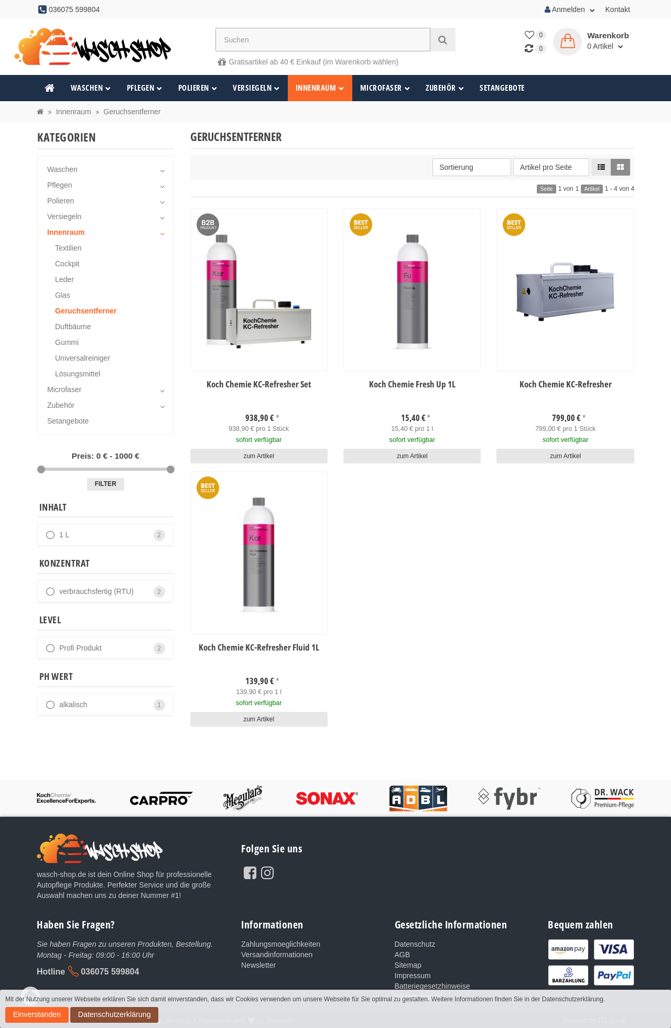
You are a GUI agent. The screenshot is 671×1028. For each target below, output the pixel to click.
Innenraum (320, 87)
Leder (64, 279)
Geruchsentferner (85, 311)
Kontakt (617, 9)
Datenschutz (415, 944)
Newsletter (258, 965)
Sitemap (408, 965)
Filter (105, 484)
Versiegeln (256, 87)
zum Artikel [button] (258, 455)
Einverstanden (630, 1005)
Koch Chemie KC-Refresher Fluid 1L (258, 647)
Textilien (68, 248)
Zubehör (445, 87)
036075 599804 (110, 971)
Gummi (67, 342)
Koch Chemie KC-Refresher (565, 384)
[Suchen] (322, 39)
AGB (402, 954)
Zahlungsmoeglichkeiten (280, 944)
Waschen (91, 87)
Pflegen (145, 87)
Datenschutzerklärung (39, 1017)
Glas (62, 295)
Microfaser (385, 87)
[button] (601, 167)
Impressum (413, 975)
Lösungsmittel (77, 374)
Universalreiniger (82, 358)
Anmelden (570, 9)
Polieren (198, 87)
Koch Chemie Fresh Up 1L (412, 384)
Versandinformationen (276, 954)
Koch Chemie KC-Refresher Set (258, 384)
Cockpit (67, 263)
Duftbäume (73, 326)
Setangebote (502, 87)
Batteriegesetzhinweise (432, 986)
